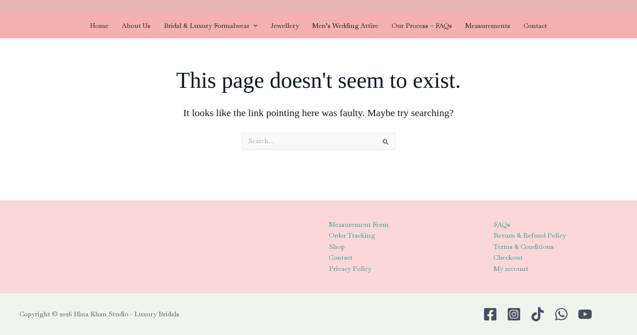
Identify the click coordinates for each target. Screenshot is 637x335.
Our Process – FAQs (422, 25)
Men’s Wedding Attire (345, 25)
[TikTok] (538, 314)
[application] (253, 25)
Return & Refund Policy (530, 235)
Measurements (487, 25)
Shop (337, 246)
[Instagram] (514, 314)
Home (99, 25)
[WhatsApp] (561, 314)
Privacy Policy (350, 268)
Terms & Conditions (524, 246)
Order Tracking (352, 235)
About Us (136, 25)
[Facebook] (490, 314)
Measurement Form (359, 224)
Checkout (508, 257)
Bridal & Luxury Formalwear (211, 25)
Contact (535, 25)
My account (511, 268)
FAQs (502, 224)
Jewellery (285, 25)
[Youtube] (585, 314)
